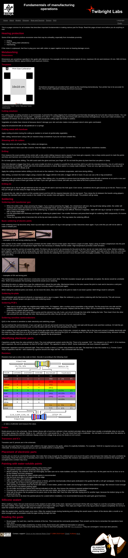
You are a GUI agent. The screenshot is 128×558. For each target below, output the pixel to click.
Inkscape (6, 108)
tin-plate (76, 297)
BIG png (24, 106)
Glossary (25, 20)
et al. (78, 534)
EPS (17, 106)
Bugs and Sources (37, 20)
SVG (30, 106)
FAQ (54, 20)
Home (5, 20)
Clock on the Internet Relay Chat (38, 534)
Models (18, 20)
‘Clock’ (67, 534)
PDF (12, 106)
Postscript (6, 106)
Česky (120, 23)
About (12, 20)
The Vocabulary (76, 527)
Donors (48, 20)
